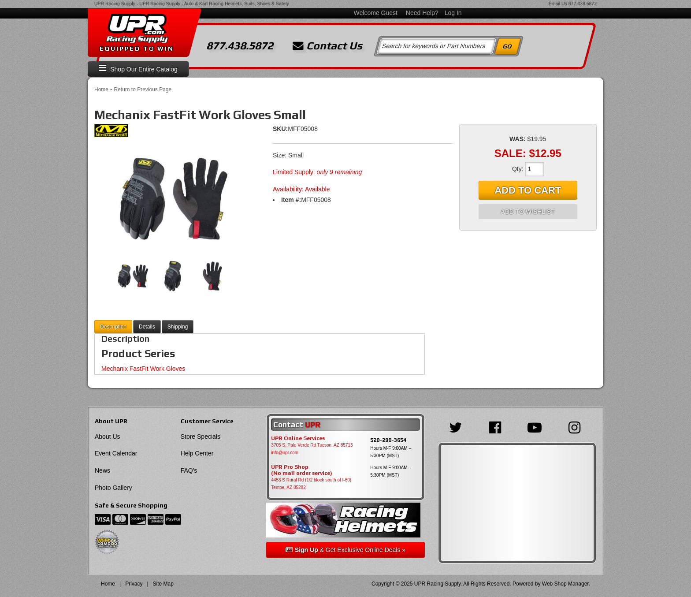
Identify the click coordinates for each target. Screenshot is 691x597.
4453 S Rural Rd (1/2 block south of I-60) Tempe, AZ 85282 (311, 484)
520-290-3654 (388, 440)
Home (101, 89)
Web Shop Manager (565, 584)
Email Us (558, 3)
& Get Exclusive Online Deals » (345, 549)
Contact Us (327, 46)
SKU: (280, 128)
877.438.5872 (582, 3)
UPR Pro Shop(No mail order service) (301, 470)
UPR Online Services (298, 438)
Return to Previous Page (142, 89)
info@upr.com (284, 452)
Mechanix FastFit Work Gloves (143, 368)
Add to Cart (527, 190)
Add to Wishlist (528, 211)
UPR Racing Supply (114, 3)
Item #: (291, 199)
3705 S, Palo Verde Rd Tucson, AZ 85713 (312, 445)
